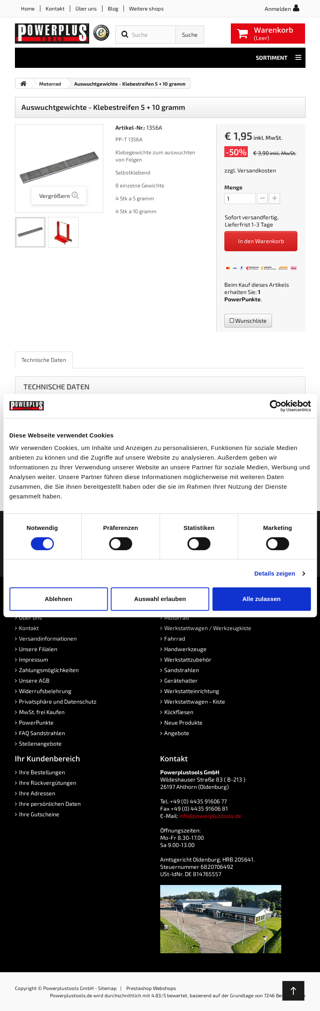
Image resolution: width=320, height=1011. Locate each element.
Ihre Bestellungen (42, 772)
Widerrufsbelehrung (45, 690)
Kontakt (55, 8)
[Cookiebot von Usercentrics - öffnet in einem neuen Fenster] (275, 406)
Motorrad (176, 617)
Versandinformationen (48, 638)
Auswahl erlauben (160, 598)
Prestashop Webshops (151, 988)
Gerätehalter (181, 680)
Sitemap (107, 988)
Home (28, 8)
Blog (113, 8)
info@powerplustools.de (210, 815)
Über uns (86, 8)
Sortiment (278, 57)
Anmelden (278, 8)
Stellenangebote (40, 743)
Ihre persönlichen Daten (50, 803)
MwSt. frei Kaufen (42, 711)
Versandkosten (256, 170)
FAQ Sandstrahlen (42, 732)
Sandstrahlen (181, 669)
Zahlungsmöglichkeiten (49, 669)
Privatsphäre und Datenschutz (57, 701)
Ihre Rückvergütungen (47, 782)
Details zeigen (274, 573)
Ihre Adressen (37, 793)
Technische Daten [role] (43, 359)
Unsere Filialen (38, 648)
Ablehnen (58, 598)
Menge (233, 187)
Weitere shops (146, 8)
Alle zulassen (261, 598)
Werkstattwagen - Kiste (194, 701)
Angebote (176, 732)
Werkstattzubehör (187, 659)
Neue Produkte (183, 722)
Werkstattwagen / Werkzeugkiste (207, 627)
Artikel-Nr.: (130, 127)
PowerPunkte (242, 299)
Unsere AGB (34, 680)
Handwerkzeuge (185, 648)
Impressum (33, 659)
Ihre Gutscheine (39, 814)
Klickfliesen (178, 711)
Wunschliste (248, 320)
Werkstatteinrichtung (191, 690)
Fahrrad (174, 638)
